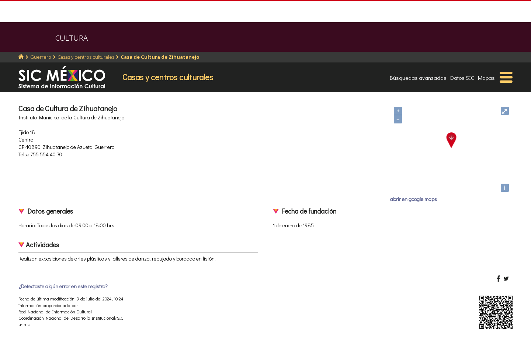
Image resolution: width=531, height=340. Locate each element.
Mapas (486, 77)
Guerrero (40, 57)
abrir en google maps (413, 199)
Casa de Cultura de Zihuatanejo (160, 57)
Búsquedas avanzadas (418, 77)
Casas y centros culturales (86, 57)
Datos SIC (462, 77)
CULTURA (71, 38)
